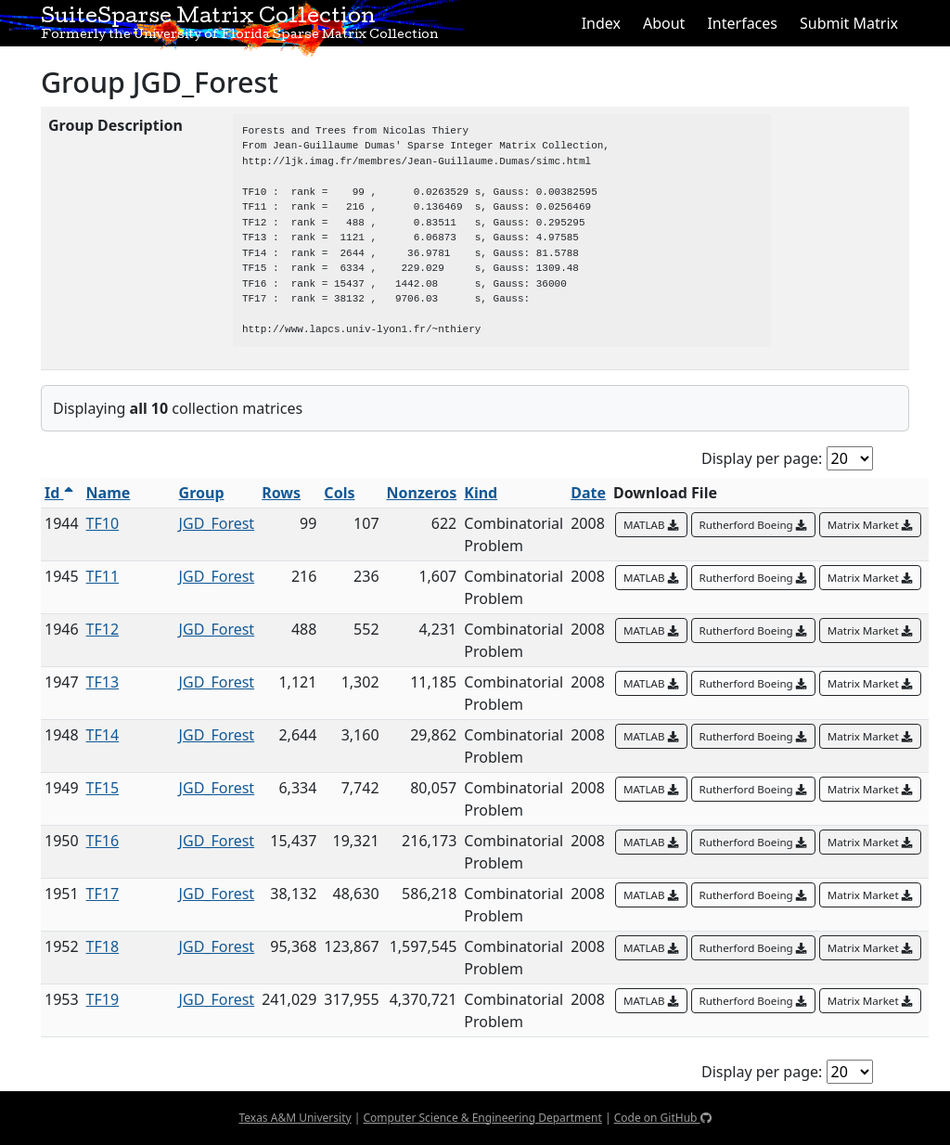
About (664, 23)
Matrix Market (870, 525)
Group (202, 492)
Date (588, 492)
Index (601, 23)
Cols (339, 492)
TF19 (103, 999)
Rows (281, 492)
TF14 (103, 735)
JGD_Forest (217, 523)
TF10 (103, 523)
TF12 (103, 629)
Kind (480, 492)
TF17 (103, 893)
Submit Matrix (849, 23)
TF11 (103, 576)
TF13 (103, 682)
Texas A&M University (294, 1118)
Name (108, 492)
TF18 (103, 946)
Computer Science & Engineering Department (482, 1118)
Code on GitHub (663, 1118)
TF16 (103, 840)
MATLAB (651, 525)
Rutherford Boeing (753, 525)
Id (59, 492)
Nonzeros (422, 492)
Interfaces (742, 23)
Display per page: (761, 458)
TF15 (103, 788)
